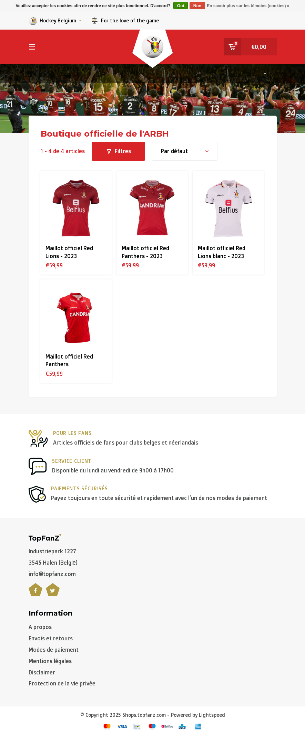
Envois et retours (51, 638)
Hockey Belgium (55, 21)
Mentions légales (50, 661)
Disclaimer (42, 672)
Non (197, 5)
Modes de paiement (54, 649)
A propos (40, 626)
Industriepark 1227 (52, 551)
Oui (180, 5)
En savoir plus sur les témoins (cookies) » (248, 5)
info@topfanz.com (52, 573)
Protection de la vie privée (62, 683)
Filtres (118, 151)
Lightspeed (212, 715)
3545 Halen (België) (53, 562)
